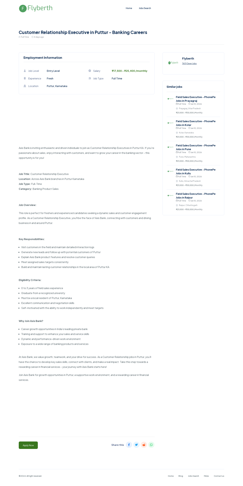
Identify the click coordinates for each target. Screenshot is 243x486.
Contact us (219, 476)
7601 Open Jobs (189, 63)
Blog (181, 476)
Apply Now (28, 445)
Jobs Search (145, 8)
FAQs (206, 476)
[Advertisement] (87, 123)
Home (129, 8)
